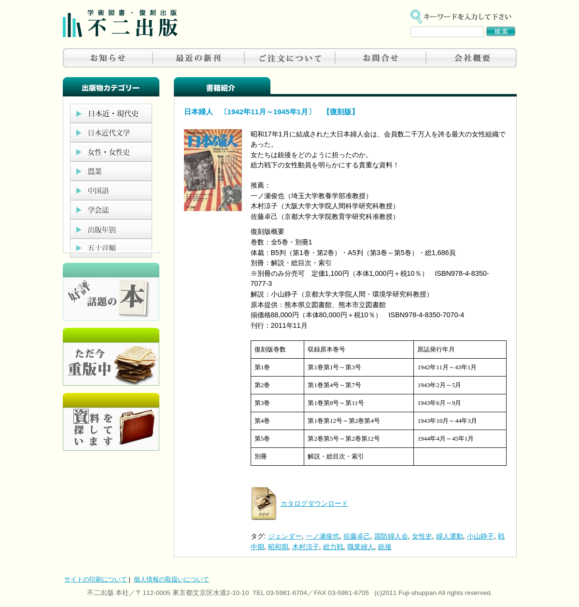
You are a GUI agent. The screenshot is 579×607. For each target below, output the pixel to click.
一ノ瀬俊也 (322, 536)
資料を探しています (111, 422)
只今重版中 (111, 357)
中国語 (111, 190)
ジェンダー (285, 536)
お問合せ (380, 57)
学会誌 (111, 209)
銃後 (385, 547)
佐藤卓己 (356, 536)
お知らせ (108, 57)
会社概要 (471, 57)
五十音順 (111, 248)
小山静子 (480, 536)
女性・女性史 (111, 152)
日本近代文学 (111, 132)
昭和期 (278, 547)
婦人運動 (449, 536)
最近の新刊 (199, 57)
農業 (111, 171)
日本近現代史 (111, 113)
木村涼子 (305, 547)
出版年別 (111, 229)
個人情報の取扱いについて (171, 579)
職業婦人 (360, 547)
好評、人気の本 (111, 292)
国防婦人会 (391, 536)
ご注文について (289, 57)
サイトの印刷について (95, 579)
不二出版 (120, 23)
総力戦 (333, 547)
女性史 (422, 536)
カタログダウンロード (314, 503)
